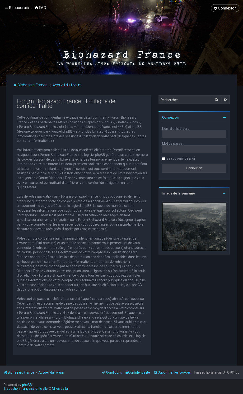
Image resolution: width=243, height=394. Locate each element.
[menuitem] (40, 7)
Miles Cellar (60, 388)
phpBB (27, 385)
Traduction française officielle (26, 388)
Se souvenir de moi (180, 158)
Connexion (170, 117)
